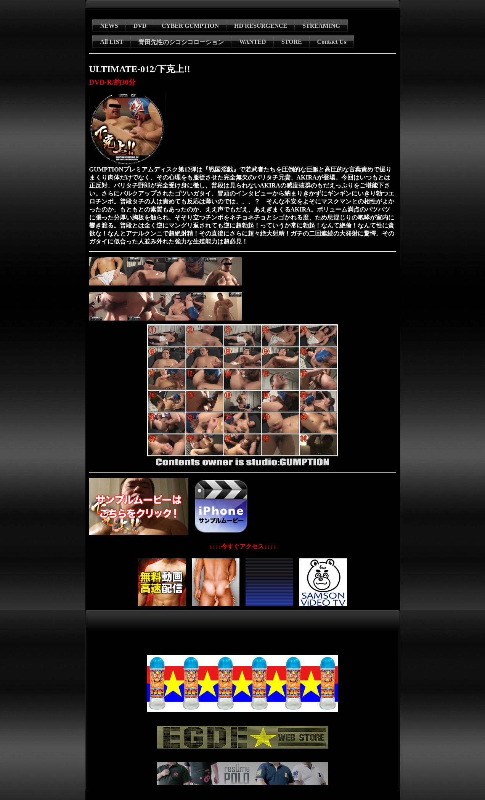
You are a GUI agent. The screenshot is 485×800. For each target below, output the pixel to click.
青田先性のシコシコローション (181, 42)
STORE (291, 41)
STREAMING (321, 25)
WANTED (252, 41)
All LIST (112, 41)
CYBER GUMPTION (190, 25)
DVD (140, 25)
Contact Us (331, 41)
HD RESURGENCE (260, 25)
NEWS (109, 25)
